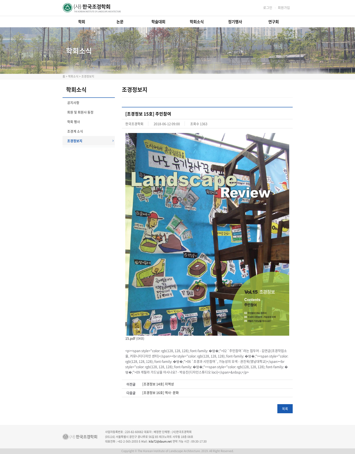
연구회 (273, 21)
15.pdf (130, 338)
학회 (81, 21)
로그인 (267, 7)
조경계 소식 (75, 131)
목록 (285, 408)
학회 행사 (73, 121)
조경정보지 (90, 140)
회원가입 (284, 7)
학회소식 (197, 21)
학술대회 (158, 21)
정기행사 (235, 21)
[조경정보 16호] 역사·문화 (160, 392)
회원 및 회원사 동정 (80, 112)
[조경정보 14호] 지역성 (158, 384)
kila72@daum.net (160, 441)
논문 (119, 21)
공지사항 (73, 102)
